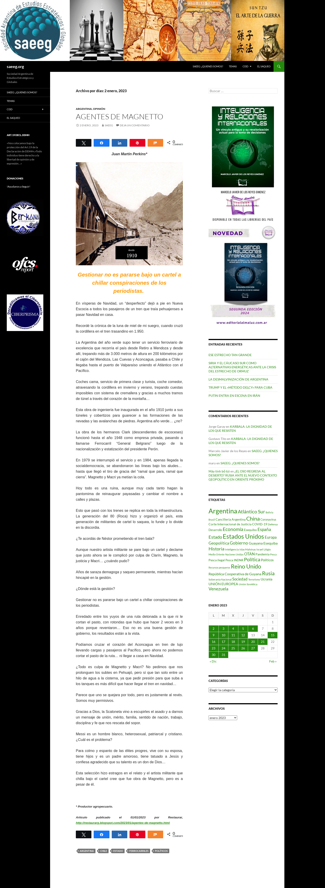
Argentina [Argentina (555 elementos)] (223, 511)
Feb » (272, 661)
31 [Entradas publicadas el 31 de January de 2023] (223, 655)
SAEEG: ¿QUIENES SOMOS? (208, 66)
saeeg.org (15, 66)
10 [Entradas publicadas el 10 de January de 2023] (223, 635)
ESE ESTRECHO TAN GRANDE (230, 355)
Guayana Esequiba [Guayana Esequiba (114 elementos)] (263, 543)
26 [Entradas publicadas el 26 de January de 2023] (243, 648)
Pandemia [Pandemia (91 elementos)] (262, 554)
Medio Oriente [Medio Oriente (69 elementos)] (217, 554)
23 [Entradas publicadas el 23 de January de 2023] (213, 648)
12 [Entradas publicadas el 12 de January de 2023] (243, 635)
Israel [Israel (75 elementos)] (259, 549)
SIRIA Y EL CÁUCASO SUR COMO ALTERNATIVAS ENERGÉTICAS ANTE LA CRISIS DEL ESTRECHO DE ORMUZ (242, 367)
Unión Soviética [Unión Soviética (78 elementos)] (248, 584)
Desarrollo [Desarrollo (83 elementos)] (215, 530)
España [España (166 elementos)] (264, 529)
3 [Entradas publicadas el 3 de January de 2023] (223, 628)
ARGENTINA (84, 108)
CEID (245, 66)
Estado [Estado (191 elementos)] (215, 537)
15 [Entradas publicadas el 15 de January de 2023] (272, 635)
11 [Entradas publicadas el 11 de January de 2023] (233, 635)
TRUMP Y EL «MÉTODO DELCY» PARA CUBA (240, 387)
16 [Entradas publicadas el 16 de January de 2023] (213, 642)
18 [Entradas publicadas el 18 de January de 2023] (233, 642)
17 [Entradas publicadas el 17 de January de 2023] (223, 642)
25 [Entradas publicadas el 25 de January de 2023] (233, 648)
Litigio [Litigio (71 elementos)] (267, 549)
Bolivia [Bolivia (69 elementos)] (269, 512)
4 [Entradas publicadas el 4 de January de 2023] (233, 628)
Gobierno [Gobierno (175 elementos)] (239, 542)
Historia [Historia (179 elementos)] (216, 548)
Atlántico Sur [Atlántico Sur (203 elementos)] (251, 511)
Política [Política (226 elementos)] (252, 559)
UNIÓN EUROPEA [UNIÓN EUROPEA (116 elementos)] (223, 584)
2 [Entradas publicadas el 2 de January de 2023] (213, 628)
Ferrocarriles (139, 850)
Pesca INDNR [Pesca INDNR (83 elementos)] (234, 560)
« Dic (213, 661)
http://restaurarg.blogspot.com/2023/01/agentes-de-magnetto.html (123, 823)
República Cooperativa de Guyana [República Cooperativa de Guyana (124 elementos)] (235, 574)
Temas (233, 66)
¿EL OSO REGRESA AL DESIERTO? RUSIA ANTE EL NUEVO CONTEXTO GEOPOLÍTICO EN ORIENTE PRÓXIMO (243, 475)
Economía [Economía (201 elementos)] (233, 529)
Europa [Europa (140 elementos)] (271, 537)
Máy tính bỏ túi (219, 471)
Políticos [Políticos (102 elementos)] (267, 560)
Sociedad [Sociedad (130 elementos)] (240, 579)
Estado (118, 850)
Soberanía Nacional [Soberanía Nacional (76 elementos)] (220, 579)
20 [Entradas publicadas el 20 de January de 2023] (253, 642)
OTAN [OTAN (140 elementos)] (249, 554)
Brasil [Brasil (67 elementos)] (212, 519)
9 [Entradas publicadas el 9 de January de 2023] (213, 635)
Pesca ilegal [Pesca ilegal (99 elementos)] (217, 560)
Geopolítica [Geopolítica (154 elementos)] (219, 542)
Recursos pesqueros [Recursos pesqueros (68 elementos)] (219, 567)
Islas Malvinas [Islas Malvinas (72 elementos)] (247, 549)
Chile (103, 850)
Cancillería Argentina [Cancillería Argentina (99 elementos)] (231, 519)
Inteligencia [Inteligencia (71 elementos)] (232, 549)
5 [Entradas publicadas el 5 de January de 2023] (243, 628)
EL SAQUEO (264, 66)
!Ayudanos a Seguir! (18, 186)
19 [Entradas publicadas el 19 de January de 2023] (243, 642)
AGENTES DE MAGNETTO (119, 116)
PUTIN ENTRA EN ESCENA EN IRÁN (234, 395)
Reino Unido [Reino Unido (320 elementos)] (246, 566)
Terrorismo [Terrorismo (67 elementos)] (254, 579)
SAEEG (109, 125)
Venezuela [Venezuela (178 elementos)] (218, 588)
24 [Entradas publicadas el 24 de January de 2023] (223, 648)
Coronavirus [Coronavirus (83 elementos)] (268, 519)
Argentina (87, 850)
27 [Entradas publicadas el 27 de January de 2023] (253, 648)
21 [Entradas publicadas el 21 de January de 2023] (263, 642)
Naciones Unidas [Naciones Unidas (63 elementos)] (234, 554)
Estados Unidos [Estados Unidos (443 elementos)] (243, 536)
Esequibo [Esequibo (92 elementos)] (250, 530)
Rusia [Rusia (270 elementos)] (268, 573)
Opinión (99, 108)
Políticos (161, 850)
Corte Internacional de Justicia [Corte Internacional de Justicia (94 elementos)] (230, 524)
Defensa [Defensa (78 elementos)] (273, 524)
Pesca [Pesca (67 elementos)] (273, 554)
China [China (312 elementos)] (253, 518)
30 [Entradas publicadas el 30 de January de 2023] (213, 655)
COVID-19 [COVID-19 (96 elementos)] (259, 524)
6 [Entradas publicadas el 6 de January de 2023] (253, 628)
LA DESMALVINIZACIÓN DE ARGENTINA (238, 379)
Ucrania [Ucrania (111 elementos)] (266, 579)
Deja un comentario (135, 125)
